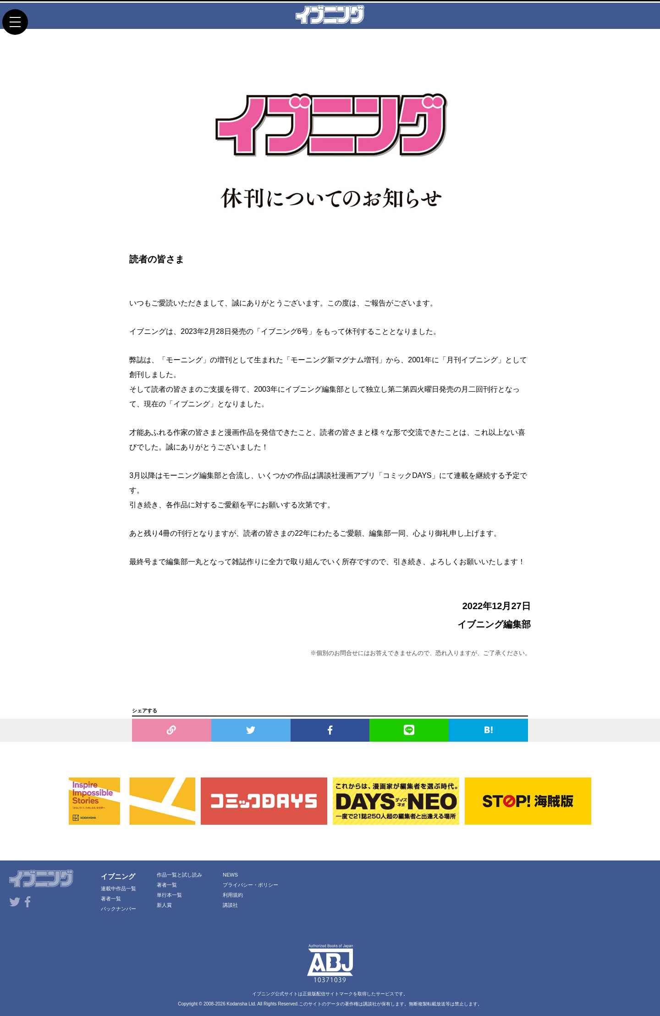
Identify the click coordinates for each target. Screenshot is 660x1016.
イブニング (118, 876)
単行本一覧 (169, 895)
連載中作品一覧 (118, 888)
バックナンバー (118, 908)
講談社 (230, 905)
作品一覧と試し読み (179, 874)
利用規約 (233, 895)
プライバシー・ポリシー (250, 885)
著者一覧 (111, 898)
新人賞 (164, 905)
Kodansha (237, 1003)
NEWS (230, 874)
